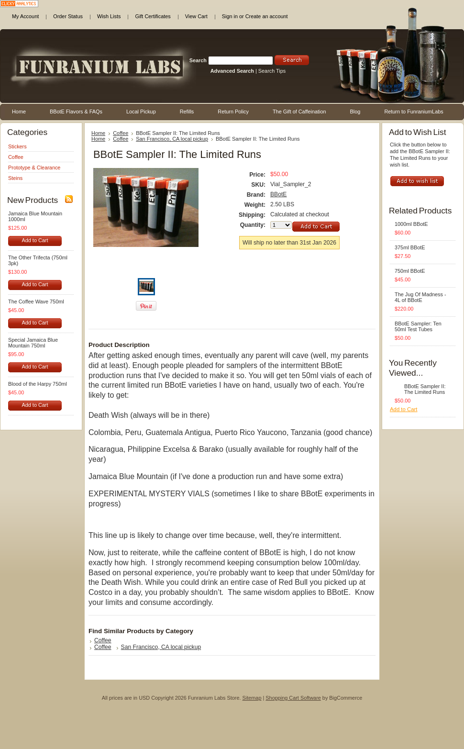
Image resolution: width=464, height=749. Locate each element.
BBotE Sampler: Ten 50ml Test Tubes (418, 326)
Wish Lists (109, 16)
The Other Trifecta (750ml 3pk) (37, 260)
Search (198, 60)
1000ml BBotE (411, 224)
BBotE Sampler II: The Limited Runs (424, 389)
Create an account (266, 16)
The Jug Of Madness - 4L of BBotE (420, 297)
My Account (25, 16)
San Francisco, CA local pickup (172, 139)
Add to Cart (35, 240)
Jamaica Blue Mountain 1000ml (35, 216)
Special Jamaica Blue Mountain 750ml (33, 342)
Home (98, 133)
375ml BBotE (410, 247)
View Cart (196, 16)
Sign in (230, 16)
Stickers (17, 146)
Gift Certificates (152, 16)
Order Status (68, 16)
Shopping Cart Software (292, 698)
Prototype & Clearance (34, 167)
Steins (15, 178)
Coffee (15, 157)
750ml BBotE (410, 271)
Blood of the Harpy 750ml (37, 384)
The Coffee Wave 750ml (36, 301)
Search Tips (272, 71)
